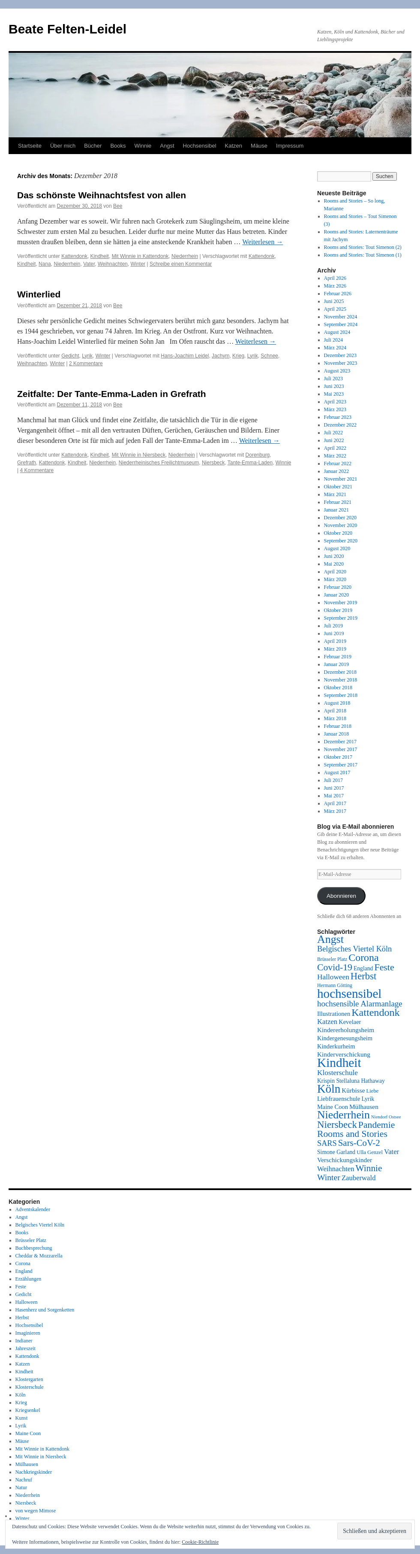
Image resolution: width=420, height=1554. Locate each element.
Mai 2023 (334, 394)
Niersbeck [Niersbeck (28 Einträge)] (337, 1124)
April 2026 (335, 278)
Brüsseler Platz (30, 1240)
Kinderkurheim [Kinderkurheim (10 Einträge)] (336, 1046)
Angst (167, 145)
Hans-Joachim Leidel (185, 356)
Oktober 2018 (338, 688)
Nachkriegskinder (33, 1472)
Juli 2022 (333, 433)
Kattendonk (74, 256)
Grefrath (26, 463)
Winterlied (38, 294)
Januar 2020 (336, 595)
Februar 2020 (337, 587)
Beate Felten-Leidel (67, 29)
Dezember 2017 (340, 742)
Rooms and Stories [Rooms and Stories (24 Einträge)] (352, 1134)
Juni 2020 (334, 556)
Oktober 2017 (338, 757)
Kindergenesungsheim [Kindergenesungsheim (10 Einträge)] (344, 1038)
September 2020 (340, 541)
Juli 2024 (333, 340)
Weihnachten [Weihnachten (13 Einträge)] (335, 1169)
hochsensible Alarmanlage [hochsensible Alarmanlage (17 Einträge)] (359, 1003)
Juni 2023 (334, 386)
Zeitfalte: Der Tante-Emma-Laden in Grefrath (111, 394)
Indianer (24, 1341)
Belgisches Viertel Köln (39, 1225)
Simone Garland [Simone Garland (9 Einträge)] (336, 1152)
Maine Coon (28, 1433)
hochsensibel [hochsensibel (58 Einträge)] (349, 993)
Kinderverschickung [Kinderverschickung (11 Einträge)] (343, 1054)
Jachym (220, 356)
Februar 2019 (337, 657)
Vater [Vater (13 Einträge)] (391, 1152)
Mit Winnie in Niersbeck (138, 455)
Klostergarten (29, 1379)
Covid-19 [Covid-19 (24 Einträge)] (334, 967)
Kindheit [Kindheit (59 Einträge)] (339, 1062)
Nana (45, 264)
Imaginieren (27, 1333)
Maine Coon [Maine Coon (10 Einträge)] (332, 1106)
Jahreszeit (25, 1348)
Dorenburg (258, 455)
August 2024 (337, 332)
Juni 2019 (334, 633)
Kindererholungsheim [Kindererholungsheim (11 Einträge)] (345, 1029)
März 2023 (335, 409)
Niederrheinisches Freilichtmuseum (159, 463)
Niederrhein (184, 256)
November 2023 (340, 363)
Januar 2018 (336, 734)
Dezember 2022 (340, 425)
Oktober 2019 (338, 610)
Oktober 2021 (338, 487)
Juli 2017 (333, 780)
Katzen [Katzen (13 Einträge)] (327, 1022)
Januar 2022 (336, 471)
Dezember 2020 (340, 518)
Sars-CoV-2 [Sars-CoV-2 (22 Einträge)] (359, 1143)
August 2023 (337, 371)
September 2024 (340, 324)
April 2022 (335, 448)
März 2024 (335, 348)
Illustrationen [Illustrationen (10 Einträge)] (333, 1013)
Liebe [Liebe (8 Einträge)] (372, 1091)
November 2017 (340, 749)
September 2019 (340, 618)
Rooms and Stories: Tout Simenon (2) (363, 247)
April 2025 (335, 309)
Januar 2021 (336, 510)
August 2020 (337, 548)
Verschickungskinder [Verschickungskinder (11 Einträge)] (344, 1159)
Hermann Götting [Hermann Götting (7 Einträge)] (334, 985)
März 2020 (335, 579)
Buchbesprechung (33, 1248)
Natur (21, 1487)
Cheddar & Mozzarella (39, 1256)
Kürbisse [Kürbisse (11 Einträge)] (353, 1090)
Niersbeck (213, 463)
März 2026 (335, 286)
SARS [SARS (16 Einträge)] (327, 1143)
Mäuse (259, 145)
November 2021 (340, 479)
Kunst (21, 1418)
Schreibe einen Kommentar (181, 264)
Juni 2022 (334, 440)
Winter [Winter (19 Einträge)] (328, 1177)
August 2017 (337, 772)
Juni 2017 (334, 788)
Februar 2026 (337, 294)
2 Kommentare (86, 363)
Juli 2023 (333, 379)
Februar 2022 (337, 463)
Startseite (30, 145)
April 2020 (335, 572)
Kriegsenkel (27, 1410)
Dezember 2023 (340, 355)
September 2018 (340, 695)
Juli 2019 (333, 626)
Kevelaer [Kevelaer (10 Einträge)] (350, 1021)
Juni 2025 (334, 301)
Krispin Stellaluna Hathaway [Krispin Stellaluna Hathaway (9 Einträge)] (351, 1081)
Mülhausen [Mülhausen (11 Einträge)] (363, 1106)
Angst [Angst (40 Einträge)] (330, 939)
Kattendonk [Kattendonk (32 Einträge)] (375, 1012)
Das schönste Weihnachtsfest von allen (101, 195)
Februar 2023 (337, 417)
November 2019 (340, 603)
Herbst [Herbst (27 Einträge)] (364, 976)
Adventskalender (32, 1209)
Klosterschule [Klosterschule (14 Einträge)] (337, 1073)
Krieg (238, 356)
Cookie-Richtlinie (200, 1542)
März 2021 (335, 494)
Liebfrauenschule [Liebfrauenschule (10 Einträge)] (338, 1098)
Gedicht (70, 356)
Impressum (289, 145)
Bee (117, 206)
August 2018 (337, 703)
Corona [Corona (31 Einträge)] (363, 957)
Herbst (22, 1318)
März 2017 (335, 811)
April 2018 (335, 711)
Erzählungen (28, 1279)
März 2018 (335, 718)
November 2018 (340, 680)
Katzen (233, 145)
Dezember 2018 (340, 672)
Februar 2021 (337, 502)
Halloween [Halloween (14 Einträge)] (333, 977)
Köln (20, 1395)
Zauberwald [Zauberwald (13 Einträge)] (359, 1178)
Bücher (93, 145)
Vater (89, 264)
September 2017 (340, 765)
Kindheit (99, 256)
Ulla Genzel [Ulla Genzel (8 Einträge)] (370, 1152)
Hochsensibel (199, 145)
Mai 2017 (334, 796)
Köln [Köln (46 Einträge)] (328, 1088)
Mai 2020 (334, 564)
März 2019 (335, 649)
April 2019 (335, 641)
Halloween (26, 1302)
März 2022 (335, 456)
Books (118, 145)
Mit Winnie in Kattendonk (140, 256)
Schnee (269, 356)
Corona (22, 1263)
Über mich (62, 145)
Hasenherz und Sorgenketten (45, 1310)
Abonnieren (341, 896)
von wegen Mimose (35, 1511)
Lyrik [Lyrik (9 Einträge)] (367, 1099)
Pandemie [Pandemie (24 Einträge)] (376, 1125)
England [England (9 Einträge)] (363, 968)
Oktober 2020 (338, 533)
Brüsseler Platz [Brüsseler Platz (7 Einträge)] (332, 959)
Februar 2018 (337, 726)
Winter (137, 264)
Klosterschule (29, 1387)
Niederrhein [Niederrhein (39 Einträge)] (343, 1115)
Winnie (143, 145)
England (24, 1271)
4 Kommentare (37, 470)
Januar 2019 (336, 664)
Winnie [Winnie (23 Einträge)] (369, 1168)
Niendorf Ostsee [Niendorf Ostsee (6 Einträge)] (386, 1117)
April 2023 (335, 402)
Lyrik (87, 356)
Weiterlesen (262, 241)
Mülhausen (26, 1464)
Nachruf (23, 1480)
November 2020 (340, 525)
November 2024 (340, 317)
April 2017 (335, 803)
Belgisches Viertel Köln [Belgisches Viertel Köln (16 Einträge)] (354, 949)
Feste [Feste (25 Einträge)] (384, 967)
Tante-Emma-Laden (250, 463)
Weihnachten (113, 264)
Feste (20, 1287)
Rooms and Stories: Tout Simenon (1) (363, 255)
